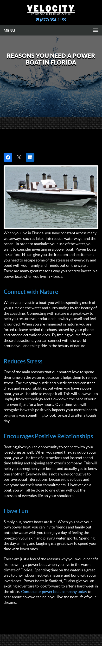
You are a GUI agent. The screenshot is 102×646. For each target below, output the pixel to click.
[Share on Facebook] (8, 157)
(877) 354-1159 (51, 20)
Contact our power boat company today (54, 591)
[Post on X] (19, 157)
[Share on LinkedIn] (30, 157)
